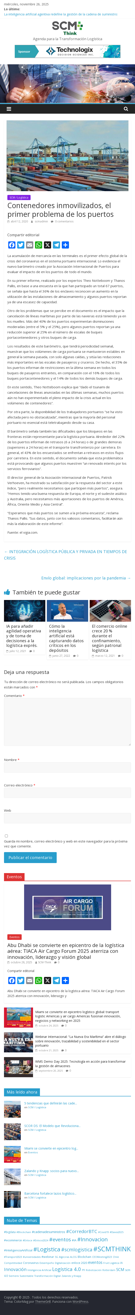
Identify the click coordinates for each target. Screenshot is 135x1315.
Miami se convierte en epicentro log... (51, 1148)
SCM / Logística (19, 197)
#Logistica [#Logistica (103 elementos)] (46, 1249)
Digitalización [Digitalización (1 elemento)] (63, 1263)
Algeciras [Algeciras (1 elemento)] (64, 1257)
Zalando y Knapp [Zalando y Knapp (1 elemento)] (71, 1275)
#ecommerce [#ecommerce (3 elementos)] (13, 1240)
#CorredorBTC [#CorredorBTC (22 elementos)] (81, 1231)
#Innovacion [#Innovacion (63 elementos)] (92, 1239)
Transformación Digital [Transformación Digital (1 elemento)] (47, 1275)
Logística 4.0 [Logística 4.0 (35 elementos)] (66, 1269)
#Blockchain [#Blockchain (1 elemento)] (24, 1232)
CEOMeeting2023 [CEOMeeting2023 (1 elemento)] (102, 1257)
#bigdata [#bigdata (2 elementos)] (10, 1232)
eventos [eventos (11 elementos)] (95, 1262)
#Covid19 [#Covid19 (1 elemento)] (103, 1232)
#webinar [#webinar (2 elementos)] (48, 1257)
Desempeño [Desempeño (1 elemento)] (46, 1263)
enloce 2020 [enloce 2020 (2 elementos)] (79, 1263)
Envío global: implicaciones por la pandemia (86, 578)
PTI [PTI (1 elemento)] (83, 1270)
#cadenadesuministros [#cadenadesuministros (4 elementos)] (48, 1232)
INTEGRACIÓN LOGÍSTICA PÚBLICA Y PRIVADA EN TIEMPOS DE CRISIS (65, 555)
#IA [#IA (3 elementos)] (74, 1240)
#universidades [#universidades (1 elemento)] (32, 1257)
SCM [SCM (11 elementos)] (120, 1269)
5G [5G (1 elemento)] (56, 1257)
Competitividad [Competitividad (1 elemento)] (13, 1263)
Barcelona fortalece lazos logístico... (50, 1193)
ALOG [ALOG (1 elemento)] (73, 1257)
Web (7, 810)
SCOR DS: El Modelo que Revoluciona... (52, 1126)
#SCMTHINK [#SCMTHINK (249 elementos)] (112, 1248)
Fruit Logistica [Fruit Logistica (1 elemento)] (111, 1263)
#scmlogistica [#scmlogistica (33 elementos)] (76, 1249)
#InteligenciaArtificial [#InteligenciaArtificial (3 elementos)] (18, 1250)
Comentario (14, 695)
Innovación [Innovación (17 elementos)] (15, 1269)
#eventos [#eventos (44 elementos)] (60, 1239)
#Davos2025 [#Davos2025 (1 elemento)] (116, 1232)
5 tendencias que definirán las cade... (50, 1103)
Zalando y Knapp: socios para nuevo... (51, 1171)
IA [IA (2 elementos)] (121, 1263)
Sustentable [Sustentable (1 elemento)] (26, 1275)
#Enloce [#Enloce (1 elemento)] (27, 1240)
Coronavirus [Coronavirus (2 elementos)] (31, 1263)
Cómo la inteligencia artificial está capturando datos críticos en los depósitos (66, 638)
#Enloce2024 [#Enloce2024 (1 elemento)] (40, 1240)
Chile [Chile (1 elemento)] (116, 1257)
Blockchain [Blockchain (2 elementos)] (84, 1257)
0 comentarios (62, 221)
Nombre (11, 759)
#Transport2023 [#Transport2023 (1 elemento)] (13, 1257)
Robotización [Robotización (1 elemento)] (94, 1270)
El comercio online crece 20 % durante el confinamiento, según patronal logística (109, 638)
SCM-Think (44, 962)
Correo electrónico (19, 785)
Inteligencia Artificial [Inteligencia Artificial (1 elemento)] (39, 1270)
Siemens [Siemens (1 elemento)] (14, 1275)
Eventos (14, 937)
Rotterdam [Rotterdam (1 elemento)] (108, 1270)
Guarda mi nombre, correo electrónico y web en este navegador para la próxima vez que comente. (65, 844)
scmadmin (42, 221)
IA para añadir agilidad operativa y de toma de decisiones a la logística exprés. (23, 635)
